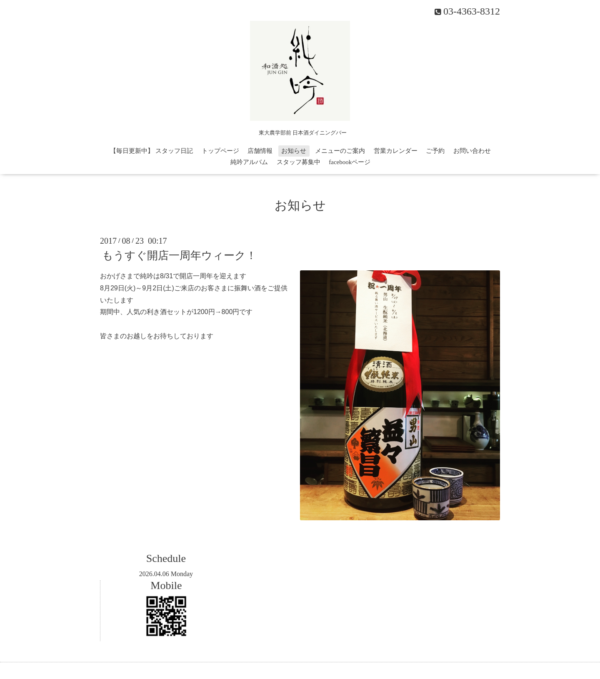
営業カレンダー (396, 150)
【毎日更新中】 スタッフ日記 (151, 150)
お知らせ (293, 150)
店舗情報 (260, 150)
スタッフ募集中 (298, 162)
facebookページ (349, 162)
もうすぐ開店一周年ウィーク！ (179, 256)
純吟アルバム (249, 162)
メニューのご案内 (340, 150)
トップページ (220, 150)
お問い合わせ (472, 150)
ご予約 (435, 150)
